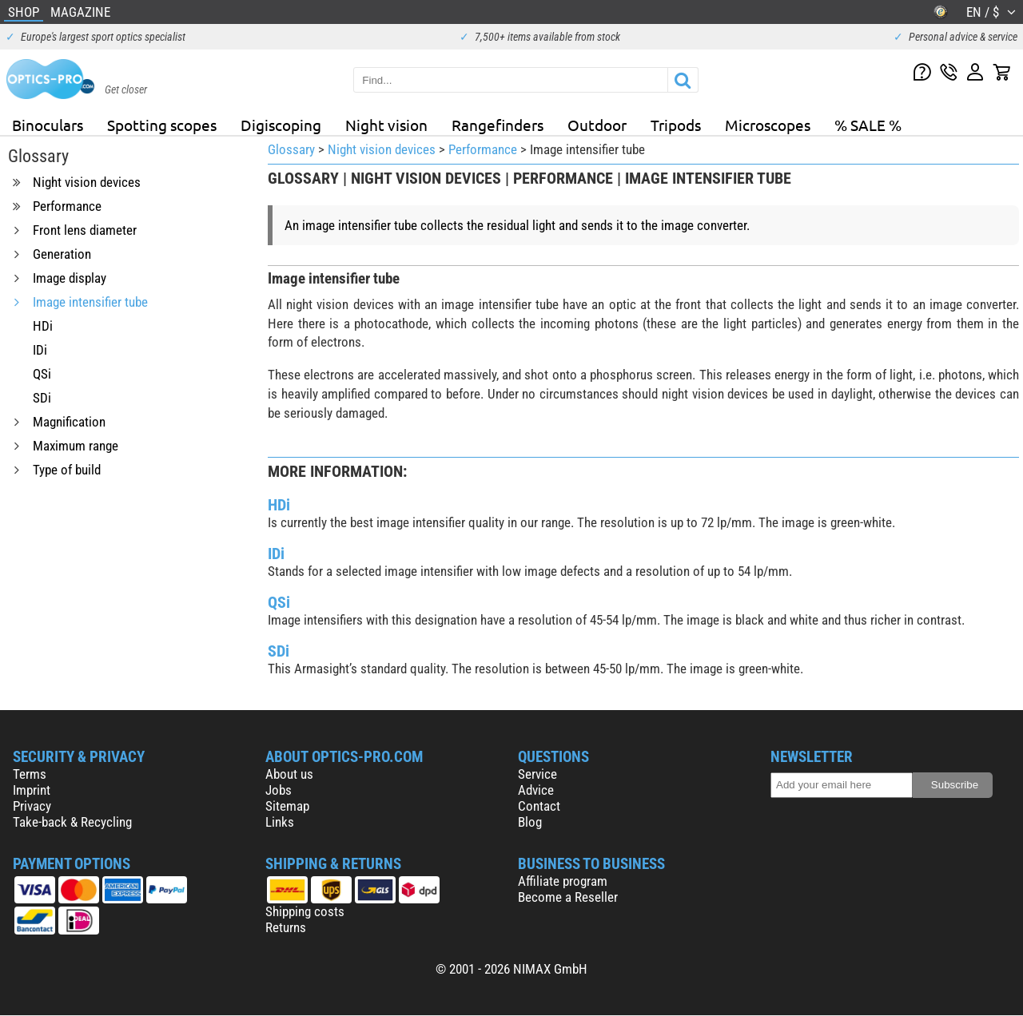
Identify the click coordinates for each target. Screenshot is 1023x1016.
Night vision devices (382, 149)
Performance (482, 149)
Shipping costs (304, 911)
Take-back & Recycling (72, 822)
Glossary (291, 149)
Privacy (32, 806)
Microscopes (767, 124)
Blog (530, 822)
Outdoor (597, 124)
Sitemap (287, 806)
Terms (29, 774)
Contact (539, 806)
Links (279, 822)
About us (289, 774)
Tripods (676, 124)
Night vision (386, 124)
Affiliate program (562, 881)
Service (537, 774)
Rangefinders (497, 124)
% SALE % (868, 124)
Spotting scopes (162, 124)
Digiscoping (281, 124)
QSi (279, 602)
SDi (278, 651)
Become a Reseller (568, 897)
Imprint (31, 790)
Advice (536, 790)
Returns (285, 927)
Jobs (278, 790)
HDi (279, 504)
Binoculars (47, 124)
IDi (276, 553)
